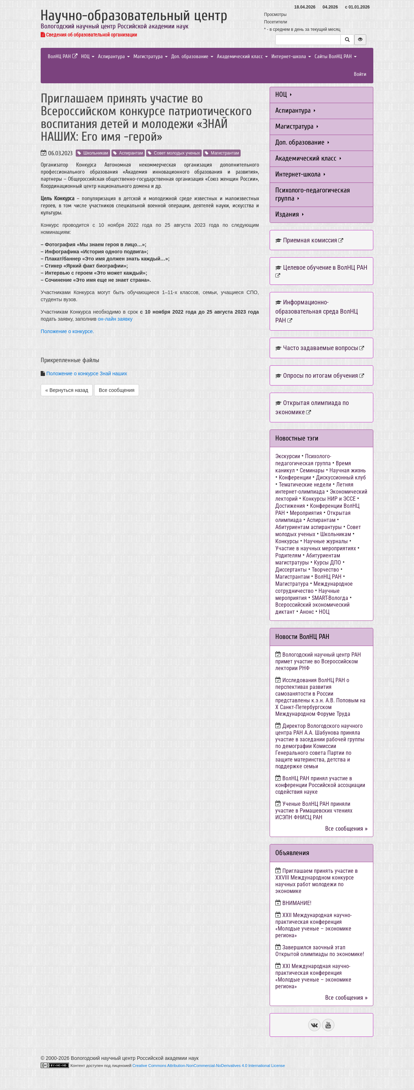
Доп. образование (192, 57)
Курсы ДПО (327, 562)
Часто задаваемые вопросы (320, 348)
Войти (360, 74)
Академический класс (242, 57)
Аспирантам (128, 153)
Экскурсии (287, 456)
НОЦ (87, 57)
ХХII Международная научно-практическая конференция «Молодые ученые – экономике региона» (313, 925)
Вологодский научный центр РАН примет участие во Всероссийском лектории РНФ (318, 661)
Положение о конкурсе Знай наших (86, 373)
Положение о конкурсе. (67, 331)
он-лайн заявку (115, 319)
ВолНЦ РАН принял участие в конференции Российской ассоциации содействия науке (320, 785)
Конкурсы (287, 541)
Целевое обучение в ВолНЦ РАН (325, 267)
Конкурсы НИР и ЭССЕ (329, 498)
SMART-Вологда (330, 598)
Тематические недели (305, 484)
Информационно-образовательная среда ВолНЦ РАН (316, 311)
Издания (289, 214)
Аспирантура (114, 57)
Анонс (307, 611)
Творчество (325, 569)
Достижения (290, 505)
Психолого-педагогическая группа (312, 194)
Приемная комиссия (310, 240)
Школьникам (92, 153)
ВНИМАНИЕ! (296, 903)
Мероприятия (306, 513)
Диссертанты (291, 569)
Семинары (312, 470)
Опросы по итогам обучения (320, 375)
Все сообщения (116, 390)
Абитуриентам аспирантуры (308, 527)
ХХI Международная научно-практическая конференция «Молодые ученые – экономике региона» (313, 976)
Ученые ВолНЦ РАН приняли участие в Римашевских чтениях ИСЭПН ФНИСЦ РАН (313, 810)
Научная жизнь (347, 470)
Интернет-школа (291, 57)
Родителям (288, 555)
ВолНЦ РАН (62, 57)
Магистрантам (222, 153)
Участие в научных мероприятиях (315, 548)
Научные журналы (326, 541)
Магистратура (150, 57)
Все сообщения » (346, 828)
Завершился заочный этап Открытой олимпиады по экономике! (319, 950)
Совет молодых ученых (174, 153)
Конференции (295, 477)
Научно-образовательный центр (134, 15)
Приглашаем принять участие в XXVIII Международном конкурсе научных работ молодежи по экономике (316, 880)
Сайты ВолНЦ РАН (336, 57)
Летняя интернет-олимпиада (314, 488)
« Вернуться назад (66, 390)
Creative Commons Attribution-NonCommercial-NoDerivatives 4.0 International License (208, 1065)
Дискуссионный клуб (341, 477)
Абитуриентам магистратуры (307, 559)
